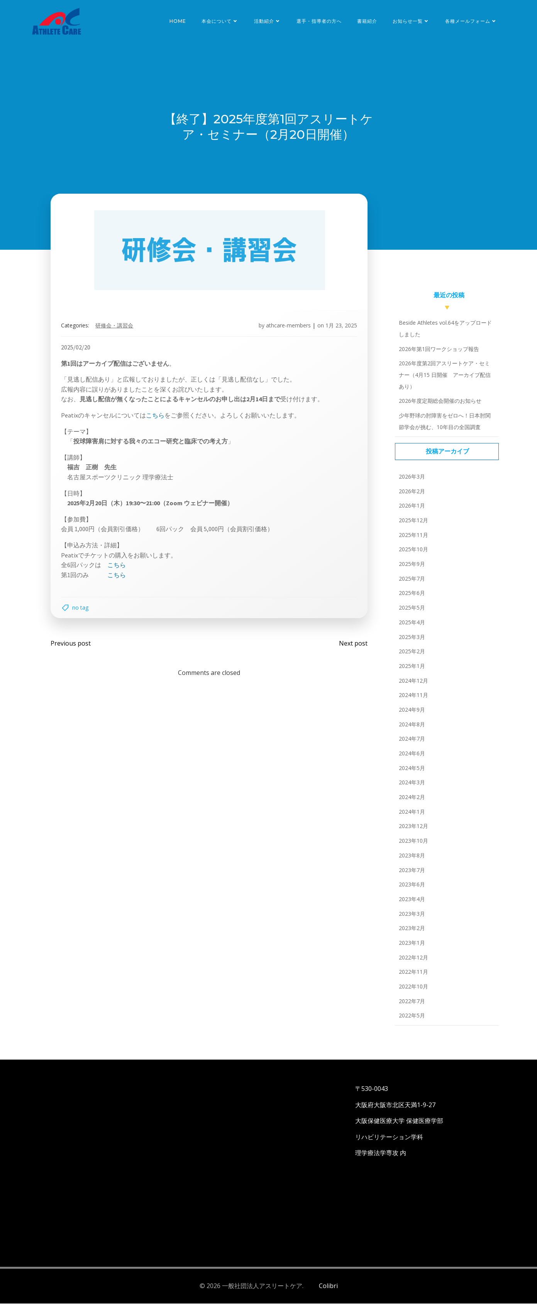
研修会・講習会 (117, 328)
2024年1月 (410, 816)
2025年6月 (410, 597)
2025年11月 (412, 539)
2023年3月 (410, 918)
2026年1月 (410, 510)
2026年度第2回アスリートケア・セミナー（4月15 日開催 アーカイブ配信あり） (445, 379)
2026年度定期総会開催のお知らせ (438, 405)
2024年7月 (410, 743)
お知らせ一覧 (412, 21)
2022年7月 (410, 1005)
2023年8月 (410, 859)
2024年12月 (412, 684)
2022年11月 (412, 976)
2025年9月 (410, 568)
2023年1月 (410, 947)
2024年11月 (412, 699)
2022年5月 (410, 1020)
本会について (221, 21)
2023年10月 (412, 845)
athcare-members (286, 328)
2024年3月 (410, 787)
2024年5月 (410, 772)
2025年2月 (410, 655)
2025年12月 (412, 524)
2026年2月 (410, 495)
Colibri (328, 1290)
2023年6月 (410, 889)
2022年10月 (412, 990)
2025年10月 (412, 553)
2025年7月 (410, 582)
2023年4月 (410, 903)
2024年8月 (410, 728)
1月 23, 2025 (339, 328)
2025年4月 (410, 626)
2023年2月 (410, 932)
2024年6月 (410, 757)
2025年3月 (410, 641)
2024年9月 (410, 713)
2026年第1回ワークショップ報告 (437, 353)
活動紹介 (269, 21)
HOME (179, 21)
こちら (158, 417)
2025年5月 (410, 612)
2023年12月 (412, 830)
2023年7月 (410, 874)
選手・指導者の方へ (320, 21)
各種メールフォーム (473, 21)
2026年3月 (410, 480)
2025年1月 (410, 670)
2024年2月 (410, 801)
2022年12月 (412, 961)
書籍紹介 (369, 21)
